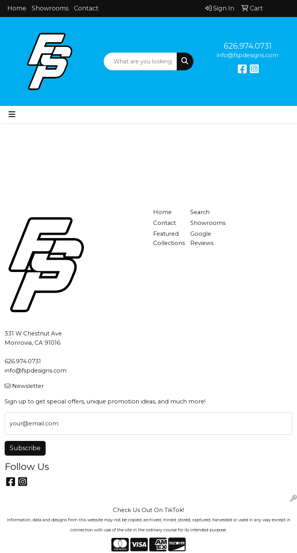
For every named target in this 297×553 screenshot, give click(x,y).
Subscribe (25, 448)
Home (16, 8)
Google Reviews (201, 238)
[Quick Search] (140, 61)
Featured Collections (167, 238)
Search (200, 212)
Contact (86, 8)
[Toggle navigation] (12, 114)
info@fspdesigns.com (247, 55)
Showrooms (50, 8)
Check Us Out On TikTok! (148, 510)
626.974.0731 (247, 46)
